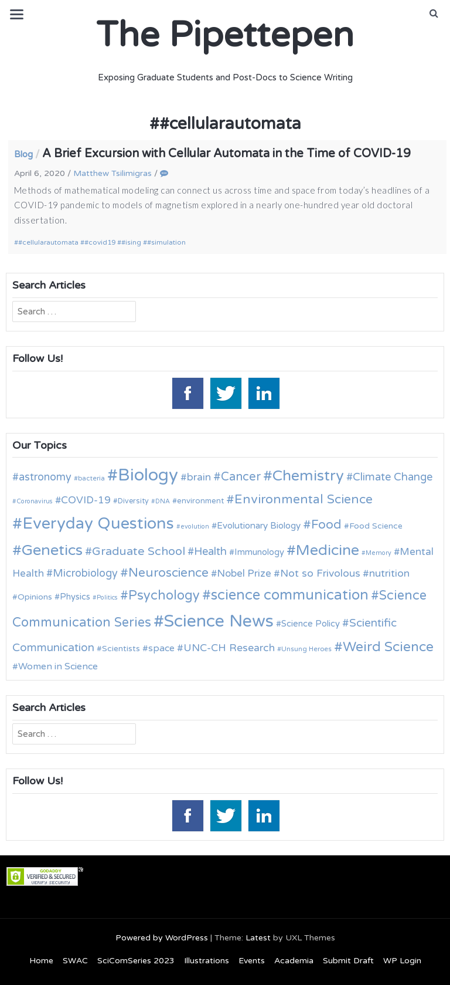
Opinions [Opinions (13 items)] (35, 597)
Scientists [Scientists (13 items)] (121, 649)
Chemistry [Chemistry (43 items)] (308, 476)
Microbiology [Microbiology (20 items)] (85, 573)
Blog (23, 154)
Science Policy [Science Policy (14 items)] (310, 623)
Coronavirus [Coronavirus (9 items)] (34, 501)
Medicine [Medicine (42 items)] (327, 550)
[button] (433, 13)
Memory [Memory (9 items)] (378, 553)
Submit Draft (348, 961)
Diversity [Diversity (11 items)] (133, 501)
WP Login (402, 961)
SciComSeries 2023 (136, 961)
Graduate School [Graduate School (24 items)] (138, 551)
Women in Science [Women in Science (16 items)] (58, 666)
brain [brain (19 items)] (199, 477)
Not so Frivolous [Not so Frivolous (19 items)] (320, 573)
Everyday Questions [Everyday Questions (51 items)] (98, 523)
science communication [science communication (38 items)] (290, 595)
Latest (258, 938)
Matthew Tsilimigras (112, 173)
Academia (293, 961)
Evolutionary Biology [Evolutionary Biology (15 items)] (259, 525)
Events (251, 961)
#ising (131, 242)
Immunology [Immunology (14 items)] (259, 552)
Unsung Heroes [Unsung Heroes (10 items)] (306, 649)
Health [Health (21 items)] (210, 551)
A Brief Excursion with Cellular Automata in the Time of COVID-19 (226, 154)
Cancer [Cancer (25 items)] (241, 477)
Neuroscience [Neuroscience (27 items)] (168, 573)
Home (41, 961)
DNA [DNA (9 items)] (162, 501)
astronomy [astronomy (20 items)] (45, 477)
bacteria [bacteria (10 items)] (91, 478)
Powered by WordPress (161, 938)
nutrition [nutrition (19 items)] (389, 573)
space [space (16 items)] (161, 648)
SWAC (75, 961)
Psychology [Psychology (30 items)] (164, 595)
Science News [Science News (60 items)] (219, 621)
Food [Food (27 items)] (326, 524)
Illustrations (206, 961)
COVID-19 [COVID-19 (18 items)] (86, 500)
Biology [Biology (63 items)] (148, 475)
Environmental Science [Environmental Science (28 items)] (303, 499)
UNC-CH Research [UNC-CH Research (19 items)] (229, 648)
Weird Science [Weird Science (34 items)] (388, 647)
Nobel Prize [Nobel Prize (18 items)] (244, 573)
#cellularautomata (48, 242)
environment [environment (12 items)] (200, 501)
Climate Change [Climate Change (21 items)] (392, 477)
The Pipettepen (225, 35)
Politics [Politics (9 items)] (107, 597)
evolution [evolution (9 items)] (194, 526)
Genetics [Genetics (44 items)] (52, 550)
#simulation (166, 242)
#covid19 (99, 242)
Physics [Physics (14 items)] (75, 596)
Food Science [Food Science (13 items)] (376, 526)
